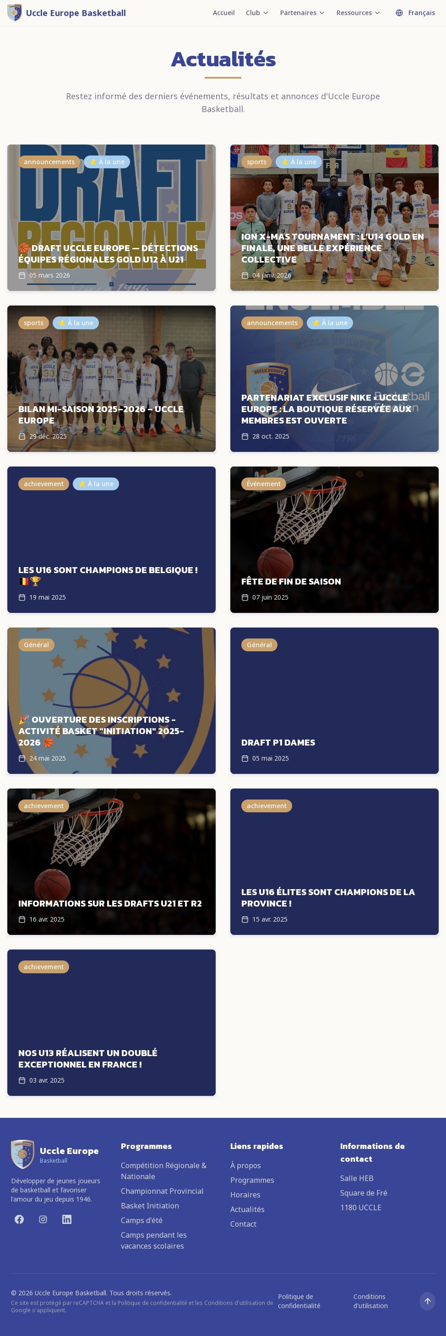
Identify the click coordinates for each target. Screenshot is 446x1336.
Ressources (359, 12)
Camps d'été (142, 1220)
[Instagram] (43, 1219)
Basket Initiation (150, 1206)
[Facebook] (19, 1219)
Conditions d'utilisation (371, 1301)
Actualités (247, 1209)
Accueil (224, 12)
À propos (245, 1165)
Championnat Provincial (162, 1191)
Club (257, 12)
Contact (243, 1224)
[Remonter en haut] (427, 1301)
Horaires (245, 1195)
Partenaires (303, 12)
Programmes (252, 1180)
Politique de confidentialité (299, 1301)
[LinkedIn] (67, 1219)
